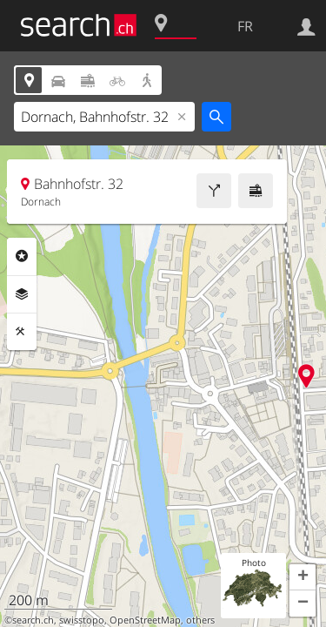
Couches (22, 294)
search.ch (33, 620)
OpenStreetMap (145, 620)
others (200, 620)
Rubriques (22, 256)
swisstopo (81, 620)
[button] (302, 577)
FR (245, 26)
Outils (22, 332)
